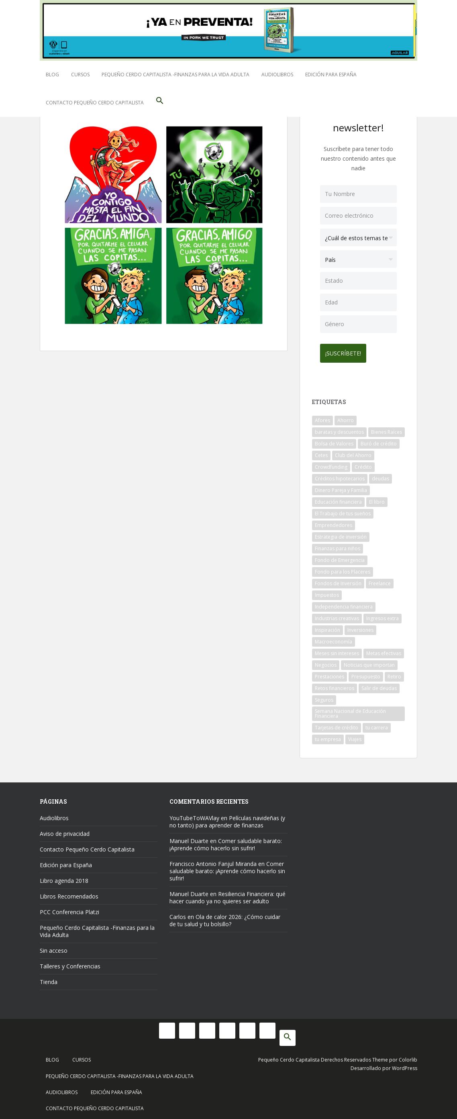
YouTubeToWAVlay (194, 815)
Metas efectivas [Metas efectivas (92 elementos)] (383, 650)
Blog (52, 74)
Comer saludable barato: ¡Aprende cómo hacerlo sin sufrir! (225, 841)
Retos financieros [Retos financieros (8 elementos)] (334, 685)
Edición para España (331, 74)
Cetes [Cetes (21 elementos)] (321, 452)
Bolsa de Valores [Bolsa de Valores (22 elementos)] (334, 440)
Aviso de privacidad (65, 831)
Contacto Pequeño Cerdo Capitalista (95, 102)
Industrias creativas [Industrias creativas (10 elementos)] (337, 615)
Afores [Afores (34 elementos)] (322, 417)
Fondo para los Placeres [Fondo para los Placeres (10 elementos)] (342, 569)
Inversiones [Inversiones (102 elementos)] (360, 627)
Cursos (80, 74)
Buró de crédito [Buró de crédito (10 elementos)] (379, 440)
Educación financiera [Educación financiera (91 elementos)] (338, 499)
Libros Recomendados (69, 893)
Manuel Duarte (188, 838)
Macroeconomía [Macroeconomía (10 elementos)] (333, 638)
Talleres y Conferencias (70, 963)
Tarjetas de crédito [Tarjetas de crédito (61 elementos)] (336, 724)
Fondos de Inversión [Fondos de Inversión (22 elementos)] (338, 580)
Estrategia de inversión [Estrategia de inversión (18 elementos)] (341, 534)
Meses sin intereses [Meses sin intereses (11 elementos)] (337, 650)
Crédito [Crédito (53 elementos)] (363, 464)
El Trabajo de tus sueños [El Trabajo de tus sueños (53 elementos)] (343, 510)
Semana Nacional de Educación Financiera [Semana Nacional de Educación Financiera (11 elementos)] (350, 711)
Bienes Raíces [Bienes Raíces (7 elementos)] (386, 429)
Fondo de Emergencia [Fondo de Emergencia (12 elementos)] (340, 557)
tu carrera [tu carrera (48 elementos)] (376, 724)
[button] (160, 103)
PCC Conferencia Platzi (69, 909)
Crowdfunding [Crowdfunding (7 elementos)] (331, 464)
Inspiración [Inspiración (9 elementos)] (327, 627)
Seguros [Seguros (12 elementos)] (324, 697)
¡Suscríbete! (346, 350)
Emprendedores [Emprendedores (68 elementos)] (333, 522)
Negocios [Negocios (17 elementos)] (326, 662)
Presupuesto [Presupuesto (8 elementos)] (365, 673)
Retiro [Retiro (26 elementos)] (394, 673)
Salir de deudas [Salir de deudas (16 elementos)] (379, 685)
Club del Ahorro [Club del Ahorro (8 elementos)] (353, 452)
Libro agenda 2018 (64, 878)
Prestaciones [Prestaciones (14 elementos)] (329, 673)
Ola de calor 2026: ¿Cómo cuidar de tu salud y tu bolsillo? (224, 917)
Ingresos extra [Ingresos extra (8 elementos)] (382, 615)
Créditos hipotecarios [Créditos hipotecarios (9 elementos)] (340, 475)
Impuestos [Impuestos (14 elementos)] (327, 592)
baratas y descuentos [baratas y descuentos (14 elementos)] (339, 429)
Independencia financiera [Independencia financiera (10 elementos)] (344, 603)
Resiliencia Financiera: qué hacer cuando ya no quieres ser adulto (227, 894)
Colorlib (408, 1057)
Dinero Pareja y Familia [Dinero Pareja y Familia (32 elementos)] (341, 487)
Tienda (48, 979)
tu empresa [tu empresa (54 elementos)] (328, 736)
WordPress (404, 1065)
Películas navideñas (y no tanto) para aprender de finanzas (227, 818)
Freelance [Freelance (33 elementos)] (380, 580)
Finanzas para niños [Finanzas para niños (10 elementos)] (337, 545)
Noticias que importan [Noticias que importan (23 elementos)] (369, 662)
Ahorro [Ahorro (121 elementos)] (345, 417)
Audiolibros (277, 74)
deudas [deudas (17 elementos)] (380, 475)
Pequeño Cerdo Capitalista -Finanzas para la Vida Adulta (175, 74)
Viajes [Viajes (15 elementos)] (354, 736)
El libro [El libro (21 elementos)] (377, 499)
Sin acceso (53, 948)
